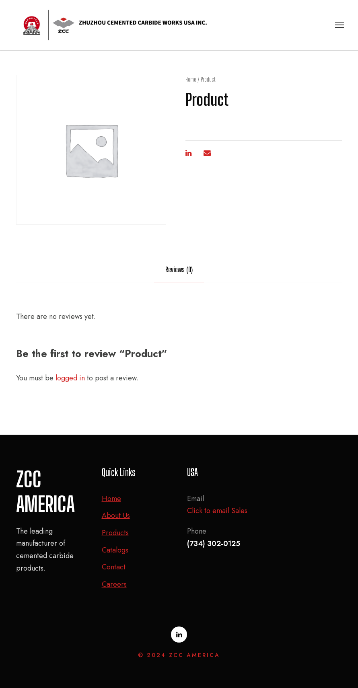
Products (115, 533)
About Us (116, 515)
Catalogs (115, 550)
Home (190, 79)
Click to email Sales (217, 510)
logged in (70, 378)
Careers (114, 584)
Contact (114, 567)
